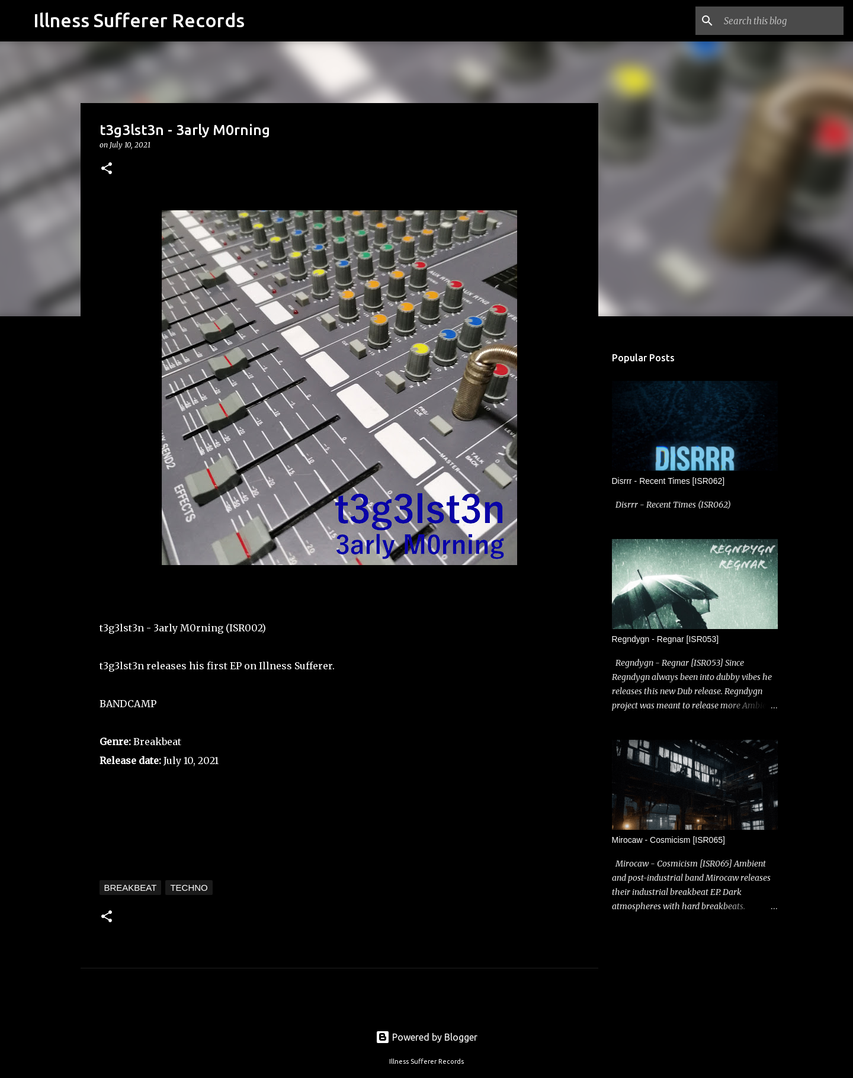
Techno (188, 888)
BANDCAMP (128, 704)
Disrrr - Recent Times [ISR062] (668, 481)
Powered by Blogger (426, 1037)
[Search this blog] (781, 21)
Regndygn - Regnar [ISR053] (665, 639)
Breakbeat (130, 888)
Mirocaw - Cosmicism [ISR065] (668, 840)
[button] (107, 169)
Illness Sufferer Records (139, 20)
